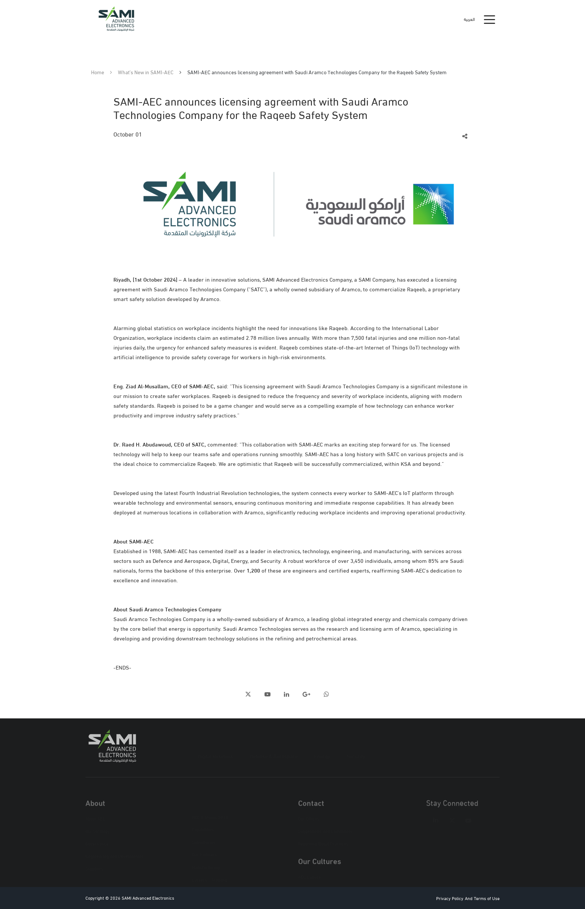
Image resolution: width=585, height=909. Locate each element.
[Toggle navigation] (489, 19)
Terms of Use (487, 898)
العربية (469, 19)
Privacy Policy (449, 898)
